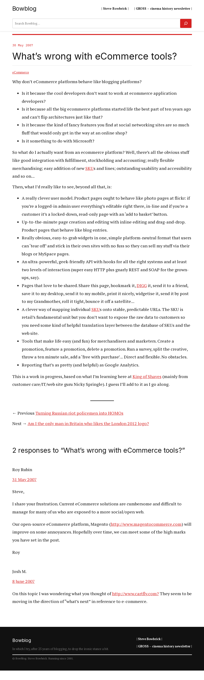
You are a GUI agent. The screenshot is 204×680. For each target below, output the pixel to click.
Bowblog (24, 8)
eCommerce (20, 72)
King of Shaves (147, 376)
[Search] (185, 23)
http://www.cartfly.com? (135, 593)
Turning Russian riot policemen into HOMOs (79, 413)
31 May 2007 (24, 479)
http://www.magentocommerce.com (146, 524)
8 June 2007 (23, 581)
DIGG (142, 285)
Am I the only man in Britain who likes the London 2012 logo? (88, 423)
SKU (89, 168)
